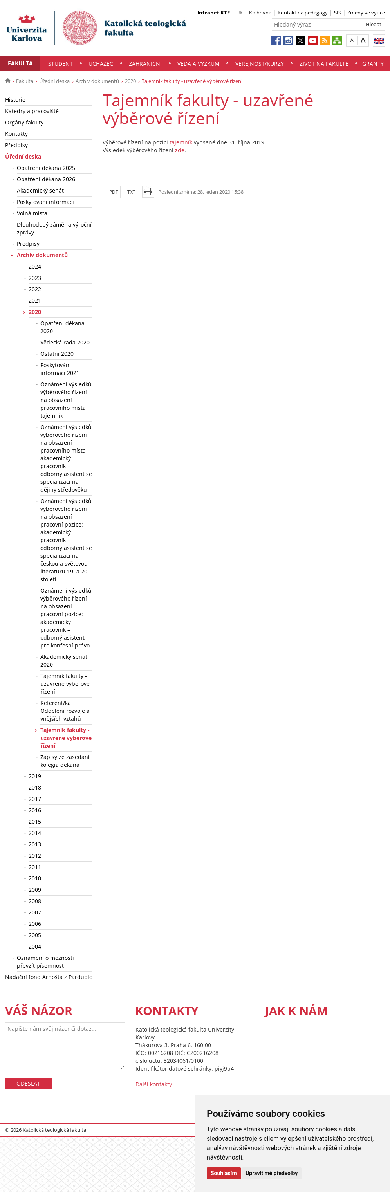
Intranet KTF (213, 12)
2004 (35, 946)
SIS (337, 12)
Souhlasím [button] (224, 1173)
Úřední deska (54, 81)
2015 (35, 821)
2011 (35, 867)
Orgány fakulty (24, 122)
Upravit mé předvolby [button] (272, 1173)
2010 (35, 878)
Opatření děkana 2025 (46, 167)
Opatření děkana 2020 (62, 327)
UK (239, 12)
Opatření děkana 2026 (46, 179)
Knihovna (260, 12)
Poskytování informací (45, 202)
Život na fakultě (324, 63)
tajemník (181, 142)
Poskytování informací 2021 (59, 369)
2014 (35, 833)
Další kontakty (153, 1084)
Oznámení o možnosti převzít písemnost (45, 961)
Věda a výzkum (198, 63)
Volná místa (32, 213)
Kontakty (16, 133)
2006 (35, 923)
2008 (35, 901)
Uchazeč (100, 63)
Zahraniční (145, 63)
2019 (35, 776)
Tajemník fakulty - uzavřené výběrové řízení (65, 683)
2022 (35, 289)
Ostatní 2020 (57, 353)
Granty (373, 63)
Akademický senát (40, 190)
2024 (35, 266)
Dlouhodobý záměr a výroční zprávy (54, 228)
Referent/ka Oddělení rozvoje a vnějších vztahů (65, 710)
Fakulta (20, 63)
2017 (35, 798)
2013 (35, 844)
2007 (35, 912)
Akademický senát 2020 (63, 660)
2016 (35, 810)
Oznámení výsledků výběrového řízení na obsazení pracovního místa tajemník (66, 400)
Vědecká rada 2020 (65, 342)
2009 (35, 889)
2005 (35, 935)
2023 (35, 277)
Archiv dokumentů (97, 81)
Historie (15, 99)
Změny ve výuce (366, 12)
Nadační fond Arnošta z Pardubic (48, 977)
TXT (131, 192)
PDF (113, 192)
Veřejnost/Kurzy (259, 63)
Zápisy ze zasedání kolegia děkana (65, 760)
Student (60, 63)
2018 (35, 787)
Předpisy (16, 145)
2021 (35, 300)
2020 (130, 81)
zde (179, 150)
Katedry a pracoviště (32, 111)
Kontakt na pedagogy (303, 12)
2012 (35, 855)
